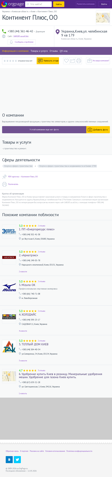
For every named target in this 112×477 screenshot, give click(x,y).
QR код (64, 50)
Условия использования (55, 451)
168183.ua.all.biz (21, 36)
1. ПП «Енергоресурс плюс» (37, 229)
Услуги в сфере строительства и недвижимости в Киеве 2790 (67, 166)
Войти (104, 4)
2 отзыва (41, 226)
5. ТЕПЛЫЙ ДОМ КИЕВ (33, 344)
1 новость (23, 393)
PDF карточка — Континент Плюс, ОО (20, 176)
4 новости (23, 331)
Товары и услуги (39, 50)
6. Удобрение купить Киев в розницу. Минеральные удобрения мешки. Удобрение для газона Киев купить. (60, 376)
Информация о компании (15, 50)
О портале (24, 451)
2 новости (23, 271)
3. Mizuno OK (27, 285)
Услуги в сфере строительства (18, 166)
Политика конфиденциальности (79, 451)
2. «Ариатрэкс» (28, 255)
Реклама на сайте (37, 451)
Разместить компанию (86, 4)
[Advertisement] (56, 90)
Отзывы (54, 50)
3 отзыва (41, 370)
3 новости (23, 360)
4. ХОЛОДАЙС (27, 314)
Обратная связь (12, 451)
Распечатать (10, 184)
